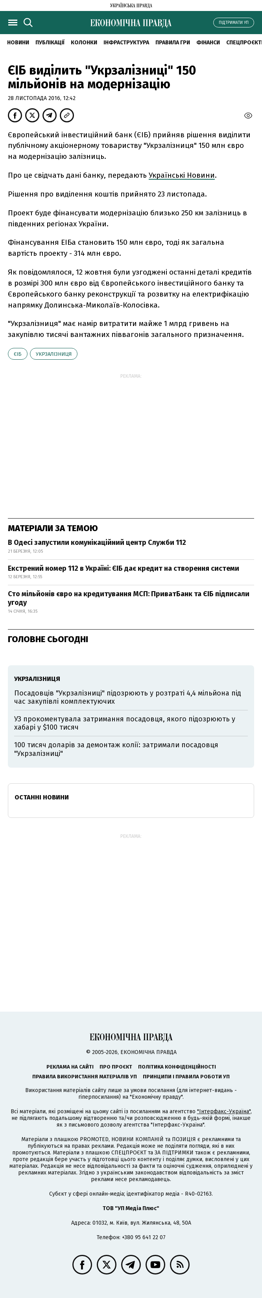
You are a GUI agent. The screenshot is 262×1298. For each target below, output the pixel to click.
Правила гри (172, 42)
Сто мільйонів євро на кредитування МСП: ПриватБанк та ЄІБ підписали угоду (128, 598)
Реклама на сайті (70, 1067)
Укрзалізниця (54, 354)
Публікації (50, 42)
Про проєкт (116, 1067)
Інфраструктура (126, 42)
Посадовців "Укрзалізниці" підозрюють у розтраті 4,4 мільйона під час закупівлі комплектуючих (127, 697)
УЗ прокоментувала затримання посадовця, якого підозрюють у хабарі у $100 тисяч (124, 723)
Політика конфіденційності (177, 1067)
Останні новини (42, 797)
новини (18, 42)
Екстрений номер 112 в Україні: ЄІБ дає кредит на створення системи (123, 568)
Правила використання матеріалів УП (84, 1077)
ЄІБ (18, 354)
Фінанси (208, 42)
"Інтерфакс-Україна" (224, 1111)
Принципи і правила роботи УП (186, 1077)
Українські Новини (182, 175)
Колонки (84, 42)
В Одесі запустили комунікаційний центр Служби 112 (97, 542)
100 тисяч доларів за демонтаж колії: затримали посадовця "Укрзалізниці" (116, 749)
